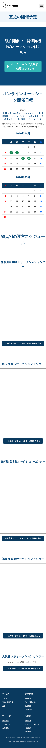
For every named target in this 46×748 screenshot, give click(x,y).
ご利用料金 (29, 709)
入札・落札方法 (30, 702)
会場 (3, 706)
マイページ (6, 724)
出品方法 (28, 706)
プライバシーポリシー (32, 724)
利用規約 (28, 728)
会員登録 (5, 728)
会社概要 (28, 731)
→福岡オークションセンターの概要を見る (23, 636)
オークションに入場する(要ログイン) (22, 66)
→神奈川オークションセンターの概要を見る (23, 343)
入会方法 (28, 699)
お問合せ (28, 721)
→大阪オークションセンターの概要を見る (23, 669)
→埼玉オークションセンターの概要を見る (23, 441)
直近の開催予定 (7, 702)
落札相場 (5, 721)
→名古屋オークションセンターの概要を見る (23, 538)
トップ (4, 699)
